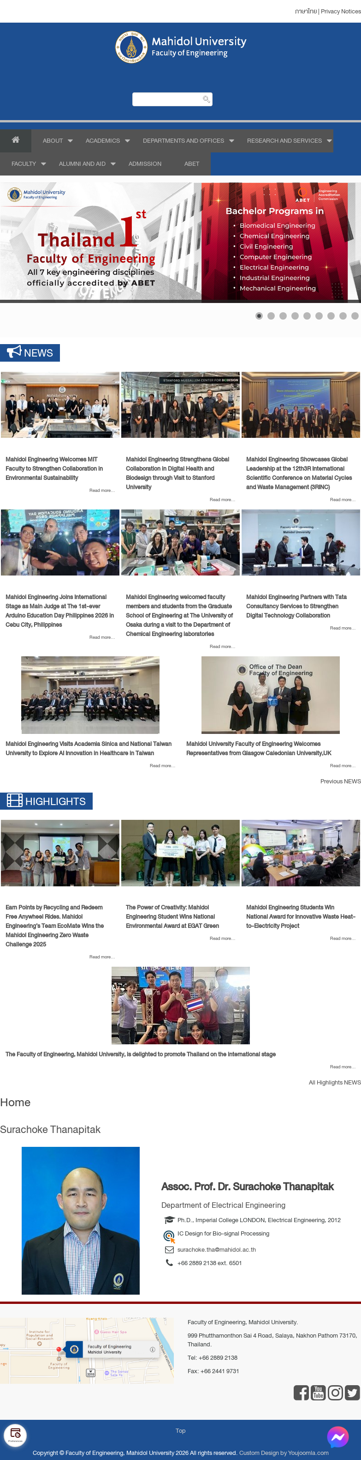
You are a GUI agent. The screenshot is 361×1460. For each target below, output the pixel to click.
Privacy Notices (341, 11)
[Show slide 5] (307, 316)
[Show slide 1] (259, 316)
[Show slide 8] (343, 316)
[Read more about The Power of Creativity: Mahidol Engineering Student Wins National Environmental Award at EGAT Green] (180, 853)
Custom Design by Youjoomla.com (284, 1453)
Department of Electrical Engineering (223, 1205)
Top (181, 1431)
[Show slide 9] (355, 316)
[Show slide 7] (331, 316)
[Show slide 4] (295, 316)
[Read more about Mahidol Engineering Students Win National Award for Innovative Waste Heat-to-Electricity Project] (301, 853)
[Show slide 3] (283, 316)
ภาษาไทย (306, 11)
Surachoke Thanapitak (50, 1129)
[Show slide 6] (319, 316)
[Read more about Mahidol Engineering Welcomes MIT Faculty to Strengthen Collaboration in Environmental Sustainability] (60, 405)
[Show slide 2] (271, 316)
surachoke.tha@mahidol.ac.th (217, 1249)
